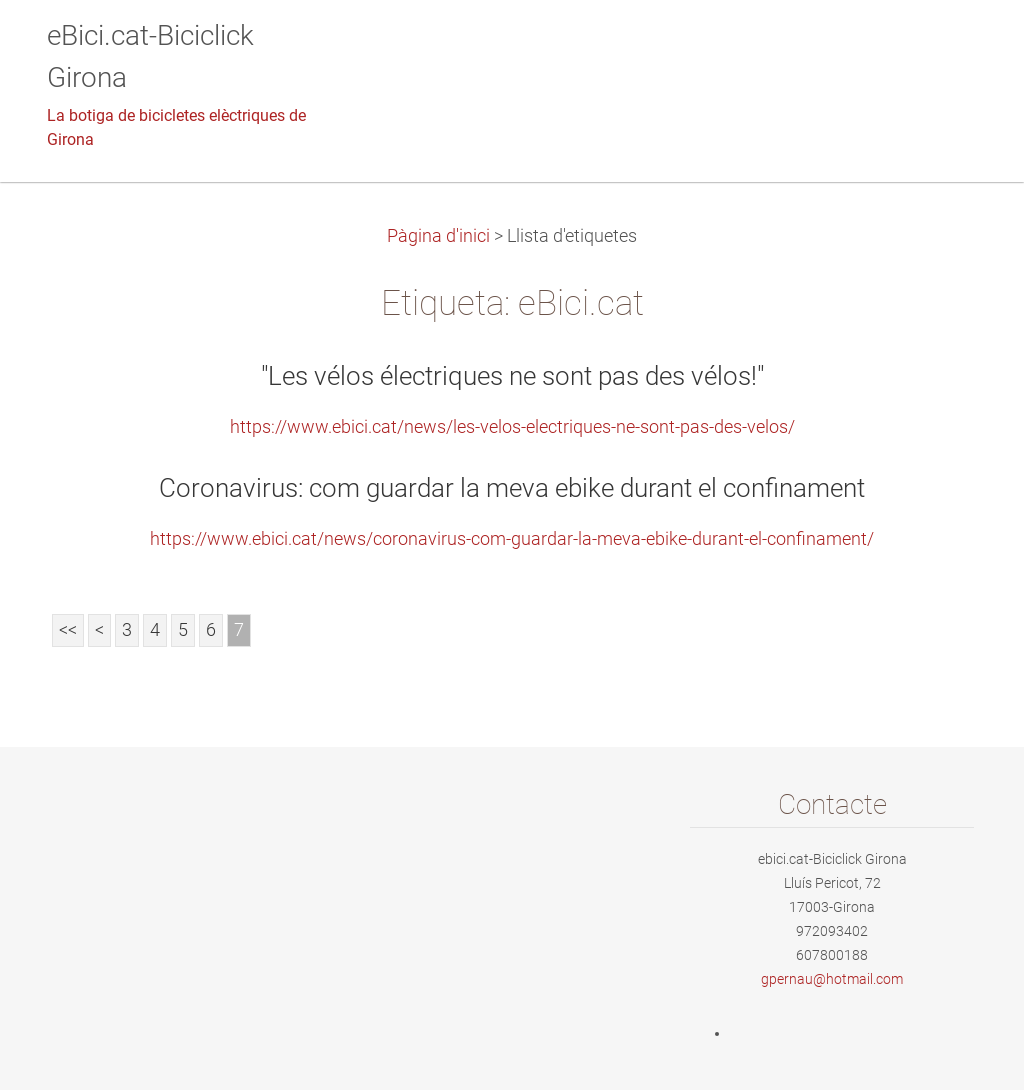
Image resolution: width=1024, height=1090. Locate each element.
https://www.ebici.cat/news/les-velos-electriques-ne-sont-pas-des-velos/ (512, 427)
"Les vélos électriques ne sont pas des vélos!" (512, 376)
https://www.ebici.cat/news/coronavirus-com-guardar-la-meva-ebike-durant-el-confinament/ (512, 539)
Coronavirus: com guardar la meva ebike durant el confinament (512, 488)
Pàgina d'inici (438, 236)
